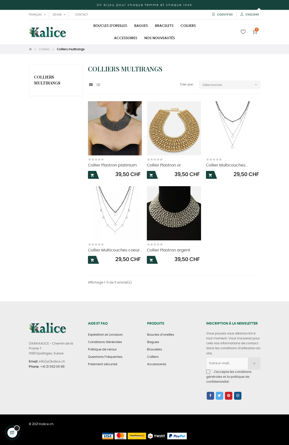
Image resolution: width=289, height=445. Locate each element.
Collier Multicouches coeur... (115, 250)
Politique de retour (102, 349)
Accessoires (156, 364)
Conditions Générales (105, 342)
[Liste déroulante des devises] (59, 15)
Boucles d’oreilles (160, 334)
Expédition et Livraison (105, 334)
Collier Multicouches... (227, 165)
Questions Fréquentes (105, 357)
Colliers (153, 357)
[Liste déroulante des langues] (37, 15)
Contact (81, 14)
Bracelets (154, 349)
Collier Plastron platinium (112, 165)
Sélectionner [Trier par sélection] (231, 85)
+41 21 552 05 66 (52, 366)
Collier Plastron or (164, 165)
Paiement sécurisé (102, 364)
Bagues (153, 342)
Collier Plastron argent (168, 250)
